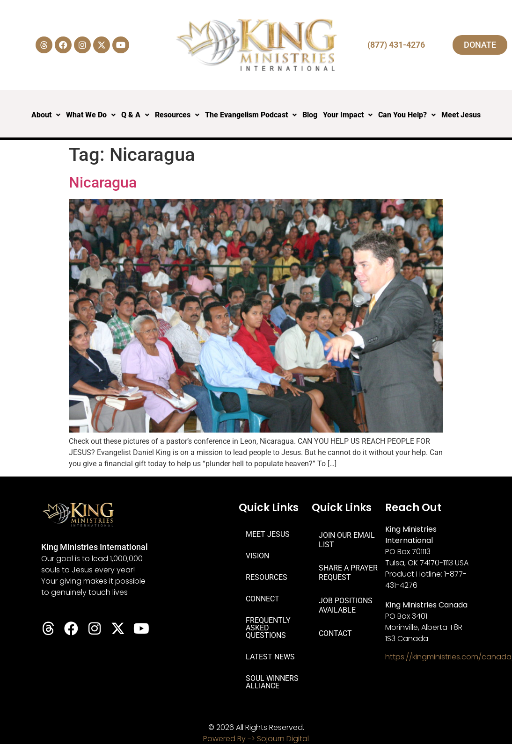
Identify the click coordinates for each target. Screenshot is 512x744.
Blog (309, 114)
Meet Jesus (461, 114)
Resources (177, 114)
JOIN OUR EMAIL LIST (347, 540)
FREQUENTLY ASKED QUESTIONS (268, 628)
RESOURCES (266, 577)
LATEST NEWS (270, 656)
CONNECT (262, 598)
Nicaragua (103, 182)
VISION (257, 555)
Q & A (135, 114)
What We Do (91, 114)
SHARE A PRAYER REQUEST (348, 572)
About (45, 114)
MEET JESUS (268, 534)
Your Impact (348, 114)
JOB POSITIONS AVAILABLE (346, 605)
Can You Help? (407, 114)
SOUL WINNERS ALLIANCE (272, 682)
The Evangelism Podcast (251, 114)
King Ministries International (94, 547)
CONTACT (335, 633)
